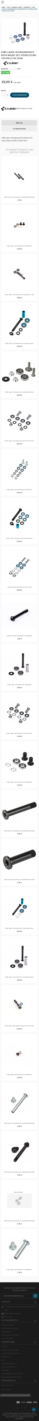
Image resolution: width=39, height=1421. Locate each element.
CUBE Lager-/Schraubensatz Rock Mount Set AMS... (19, 1026)
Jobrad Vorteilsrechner (10, 1353)
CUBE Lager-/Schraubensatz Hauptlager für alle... (19, 294)
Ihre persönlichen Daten (10, 1335)
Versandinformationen (10, 1350)
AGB (3, 1360)
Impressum (5, 1370)
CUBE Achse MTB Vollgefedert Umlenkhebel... (19, 636)
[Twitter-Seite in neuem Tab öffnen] (21, 1408)
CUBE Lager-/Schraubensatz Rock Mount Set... (19, 538)
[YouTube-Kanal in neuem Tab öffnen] (14, 1408)
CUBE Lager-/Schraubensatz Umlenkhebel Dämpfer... (19, 197)
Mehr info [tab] (19, 123)
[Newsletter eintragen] (35, 1296)
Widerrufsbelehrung (9, 1363)
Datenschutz (6, 1357)
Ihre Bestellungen (8, 1325)
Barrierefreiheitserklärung (12, 1377)
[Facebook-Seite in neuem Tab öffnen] (17, 1408)
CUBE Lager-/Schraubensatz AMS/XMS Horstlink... (19, 441)
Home (3, 7)
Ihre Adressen (6, 1332)
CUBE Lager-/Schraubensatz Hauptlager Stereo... (19, 343)
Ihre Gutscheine (7, 1338)
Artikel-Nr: (5, 69)
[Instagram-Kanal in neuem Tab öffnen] (25, 1408)
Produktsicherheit (19, 129)
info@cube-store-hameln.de (12, 1313)
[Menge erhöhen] (7, 95)
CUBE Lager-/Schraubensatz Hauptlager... (19, 684)
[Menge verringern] (3, 95)
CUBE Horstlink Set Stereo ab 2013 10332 (19, 587)
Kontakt (4, 1346)
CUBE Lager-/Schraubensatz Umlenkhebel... (19, 246)
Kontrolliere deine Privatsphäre (15, 1395)
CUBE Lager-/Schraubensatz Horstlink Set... (20, 489)
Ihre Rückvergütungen (10, 1328)
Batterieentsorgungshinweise (12, 1374)
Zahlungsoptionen (8, 1367)
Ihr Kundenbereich (10, 1320)
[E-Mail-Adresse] (19, 1296)
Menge (3, 91)
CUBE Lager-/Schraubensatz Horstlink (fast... (19, 733)
